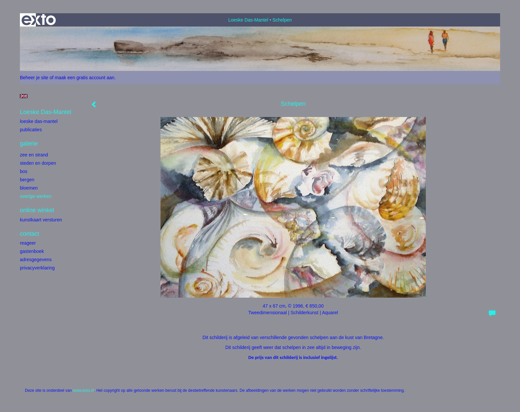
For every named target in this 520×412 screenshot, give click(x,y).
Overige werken (35, 196)
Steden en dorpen (38, 163)
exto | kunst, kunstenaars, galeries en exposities (38, 20)
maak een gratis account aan (84, 77)
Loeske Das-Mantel (248, 20)
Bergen (27, 179)
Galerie (29, 143)
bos (24, 171)
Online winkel (37, 210)
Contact (29, 233)
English (24, 96)
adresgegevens (36, 259)
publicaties (31, 129)
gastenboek (32, 251)
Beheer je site (34, 77)
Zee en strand (34, 154)
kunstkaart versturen (41, 219)
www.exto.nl (83, 390)
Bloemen (29, 188)
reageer (28, 243)
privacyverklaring (37, 267)
